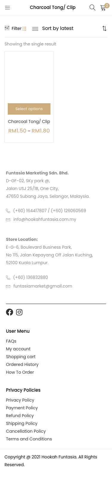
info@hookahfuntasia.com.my (44, 219)
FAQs (11, 341)
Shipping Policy (22, 423)
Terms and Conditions (29, 439)
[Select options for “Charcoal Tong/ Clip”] (29, 109)
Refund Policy (20, 416)
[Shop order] (71, 28)
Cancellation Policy (26, 431)
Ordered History (22, 364)
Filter (13, 28)
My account (18, 349)
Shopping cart (21, 357)
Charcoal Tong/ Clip (29, 121)
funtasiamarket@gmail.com (42, 286)
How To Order (20, 372)
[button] (103, 7)
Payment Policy (22, 408)
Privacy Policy (20, 400)
